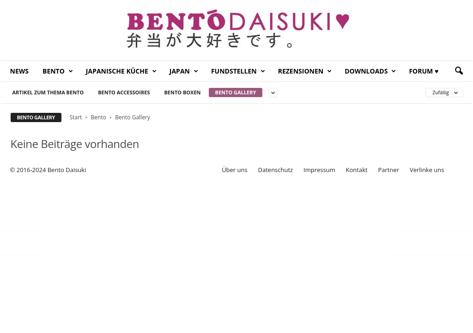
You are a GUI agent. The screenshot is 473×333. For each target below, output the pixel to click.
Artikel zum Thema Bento (48, 92)
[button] (459, 71)
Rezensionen (305, 71)
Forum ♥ (423, 71)
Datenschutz (275, 170)
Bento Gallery (235, 92)
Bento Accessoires (124, 92)
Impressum (319, 170)
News (19, 71)
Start (76, 117)
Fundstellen (238, 71)
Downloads (370, 71)
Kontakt (357, 170)
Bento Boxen (182, 92)
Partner (389, 170)
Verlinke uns (427, 170)
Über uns (235, 170)
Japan (184, 71)
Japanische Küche (121, 71)
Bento (57, 71)
